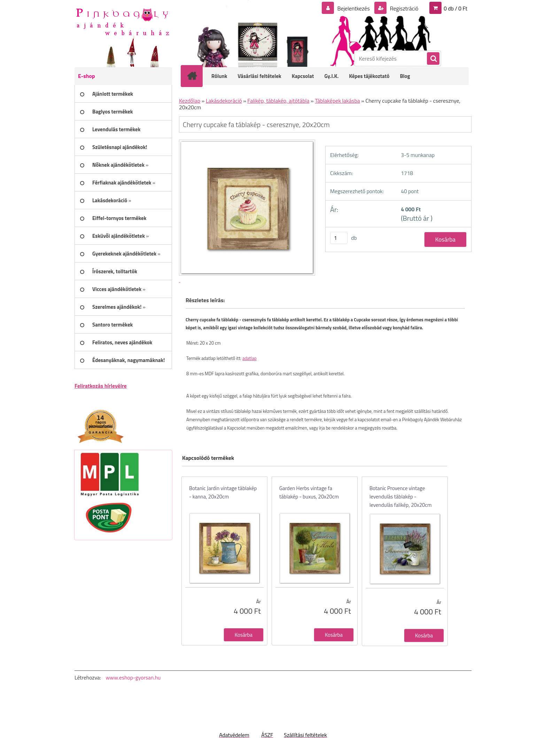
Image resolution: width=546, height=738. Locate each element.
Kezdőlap (189, 100)
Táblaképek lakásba (337, 100)
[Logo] (122, 21)
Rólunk (219, 76)
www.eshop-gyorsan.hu (133, 677)
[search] (432, 58)
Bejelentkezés (353, 8)
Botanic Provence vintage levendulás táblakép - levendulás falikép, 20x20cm (400, 496)
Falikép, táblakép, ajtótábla (278, 100)
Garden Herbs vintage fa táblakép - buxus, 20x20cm (309, 492)
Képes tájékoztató (369, 76)
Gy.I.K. (331, 76)
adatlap (249, 358)
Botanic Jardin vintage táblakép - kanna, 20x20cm (223, 492)
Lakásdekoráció (224, 100)
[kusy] (339, 238)
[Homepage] (196, 76)
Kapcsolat (303, 76)
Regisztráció (403, 8)
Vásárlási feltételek (259, 76)
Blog (405, 76)
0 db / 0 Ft (455, 8)
